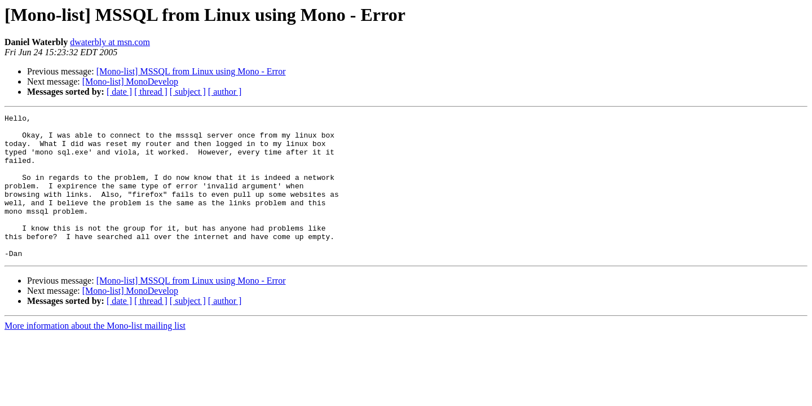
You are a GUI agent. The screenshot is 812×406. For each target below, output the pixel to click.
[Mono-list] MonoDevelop (130, 81)
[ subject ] (188, 91)
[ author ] (225, 91)
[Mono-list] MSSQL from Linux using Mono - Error (191, 71)
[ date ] (119, 91)
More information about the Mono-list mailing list (95, 354)
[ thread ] (150, 91)
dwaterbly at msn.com (110, 42)
